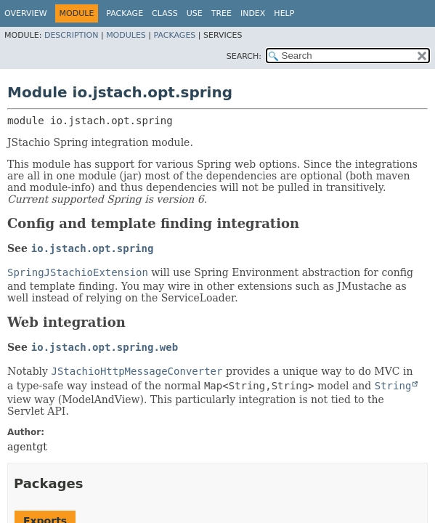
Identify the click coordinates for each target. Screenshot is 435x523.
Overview (25, 13)
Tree (221, 13)
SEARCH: (244, 56)
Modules (126, 35)
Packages (175, 35)
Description (71, 35)
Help (284, 13)
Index (252, 13)
